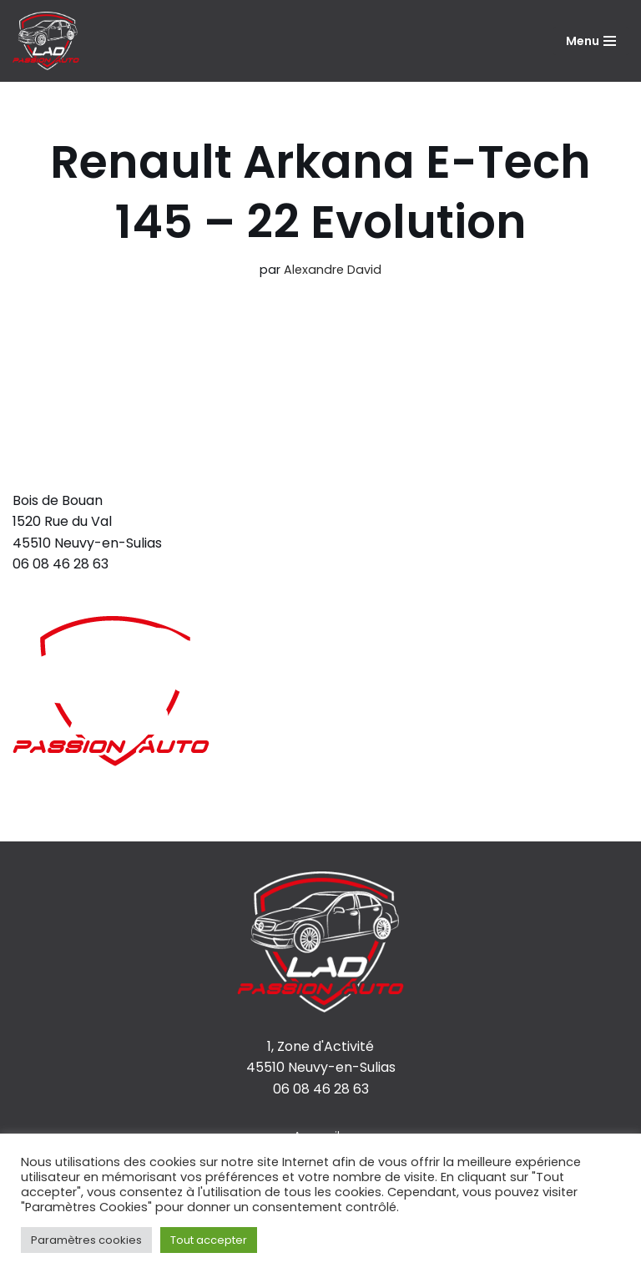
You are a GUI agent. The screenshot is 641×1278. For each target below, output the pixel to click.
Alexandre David (332, 269)
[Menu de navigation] (590, 41)
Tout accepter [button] (208, 1240)
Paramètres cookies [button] (86, 1240)
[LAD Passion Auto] (46, 41)
